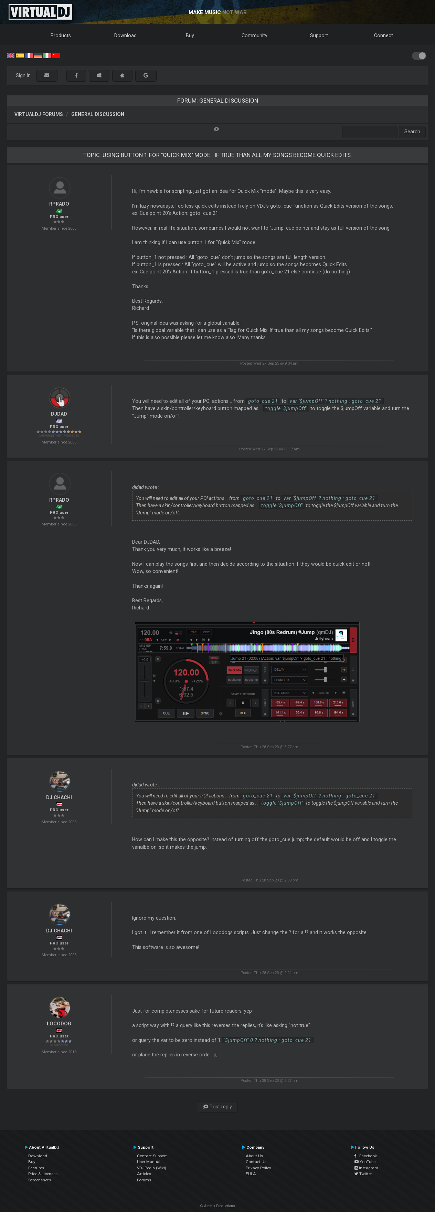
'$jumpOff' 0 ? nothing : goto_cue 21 (267, 1040)
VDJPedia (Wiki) (151, 1168)
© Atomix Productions (217, 1206)
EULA (251, 1173)
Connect (383, 35)
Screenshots (39, 1180)
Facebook (365, 1155)
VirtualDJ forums (38, 114)
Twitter (363, 1173)
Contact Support (152, 1155)
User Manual (148, 1161)
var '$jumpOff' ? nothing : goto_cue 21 (336, 401)
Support (319, 35)
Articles (144, 1173)
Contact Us (256, 1161)
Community (254, 35)
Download (125, 35)
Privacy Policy (258, 1168)
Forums (144, 1180)
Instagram (366, 1168)
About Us (254, 1155)
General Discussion (97, 114)
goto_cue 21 (262, 401)
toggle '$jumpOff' (286, 408)
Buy (190, 35)
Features (36, 1168)
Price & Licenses (42, 1173)
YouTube (364, 1161)
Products (61, 35)
